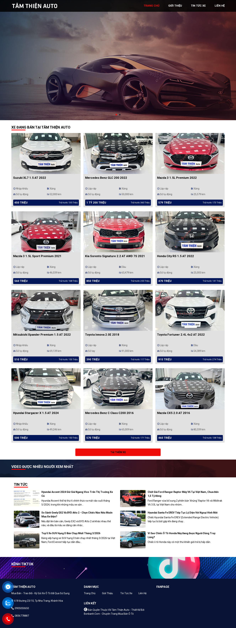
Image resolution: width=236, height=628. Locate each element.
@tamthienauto (20, 571)
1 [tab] (116, 115)
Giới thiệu (107, 593)
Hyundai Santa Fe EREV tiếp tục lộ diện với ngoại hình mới (183, 512)
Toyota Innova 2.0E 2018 (102, 334)
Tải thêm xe (118, 452)
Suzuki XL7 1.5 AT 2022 (29, 177)
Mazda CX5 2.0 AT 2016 (173, 413)
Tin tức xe (126, 593)
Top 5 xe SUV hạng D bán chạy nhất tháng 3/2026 (70, 533)
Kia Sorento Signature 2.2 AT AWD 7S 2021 (115, 256)
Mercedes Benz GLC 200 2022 (106, 177)
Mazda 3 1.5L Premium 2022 (177, 177)
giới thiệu (175, 5)
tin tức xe (198, 5)
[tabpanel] (118, 60)
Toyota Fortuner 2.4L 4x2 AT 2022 (181, 334)
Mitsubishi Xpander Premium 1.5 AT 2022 (42, 334)
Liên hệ (142, 593)
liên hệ (220, 5)
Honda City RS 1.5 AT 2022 (175, 256)
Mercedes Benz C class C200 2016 (109, 413)
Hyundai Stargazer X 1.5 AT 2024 (36, 413)
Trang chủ (89, 593)
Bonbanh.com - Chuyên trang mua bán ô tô (109, 613)
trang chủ (151, 5)
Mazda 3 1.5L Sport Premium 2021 (37, 256)
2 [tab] (120, 115)
